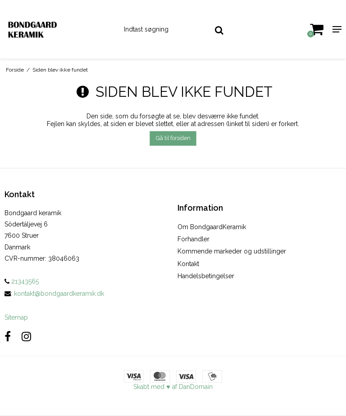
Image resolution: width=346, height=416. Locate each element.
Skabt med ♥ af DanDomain (172, 386)
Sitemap (16, 317)
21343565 (22, 281)
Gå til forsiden (173, 138)
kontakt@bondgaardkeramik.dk (59, 293)
